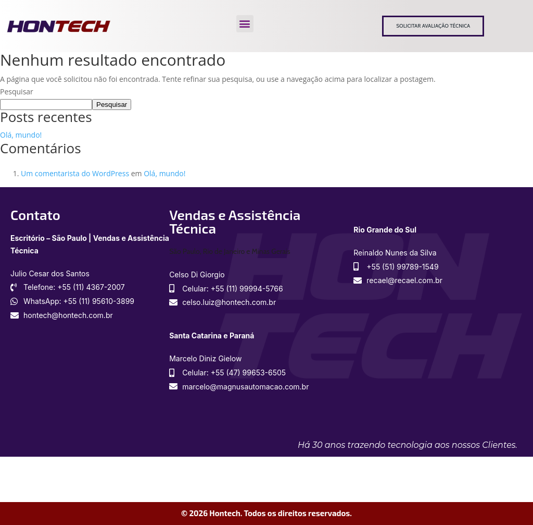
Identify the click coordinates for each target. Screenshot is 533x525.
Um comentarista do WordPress (75, 173)
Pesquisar (16, 91)
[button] (244, 23)
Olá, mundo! (21, 135)
